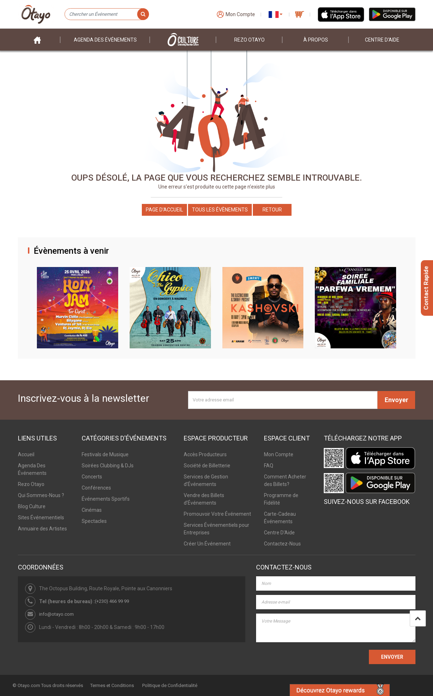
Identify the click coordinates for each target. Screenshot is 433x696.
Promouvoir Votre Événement (217, 514)
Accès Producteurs (205, 454)
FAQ (268, 465)
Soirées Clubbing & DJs (108, 465)
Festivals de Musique (105, 454)
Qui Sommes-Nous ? (41, 495)
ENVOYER (392, 657)
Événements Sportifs (106, 499)
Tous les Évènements (220, 210)
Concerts (92, 477)
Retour (272, 210)
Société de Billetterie (207, 465)
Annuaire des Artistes (42, 528)
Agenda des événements (105, 40)
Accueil (26, 454)
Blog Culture (31, 506)
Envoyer (396, 400)
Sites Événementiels (41, 517)
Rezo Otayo (249, 40)
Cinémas (92, 510)
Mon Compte (278, 454)
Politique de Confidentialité (169, 685)
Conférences (96, 488)
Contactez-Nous (282, 544)
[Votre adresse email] (282, 400)
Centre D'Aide (279, 532)
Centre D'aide (382, 40)
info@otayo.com (56, 614)
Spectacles (94, 521)
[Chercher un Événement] (106, 14)
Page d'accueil (164, 210)
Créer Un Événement (207, 544)
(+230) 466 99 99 (112, 601)
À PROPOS (315, 40)
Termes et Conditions (112, 685)
